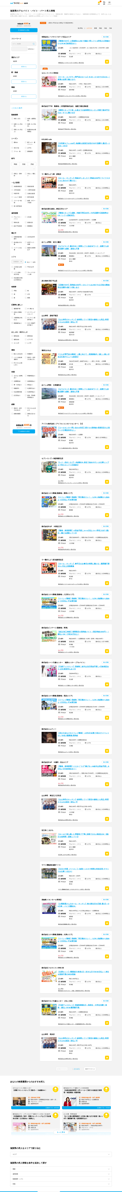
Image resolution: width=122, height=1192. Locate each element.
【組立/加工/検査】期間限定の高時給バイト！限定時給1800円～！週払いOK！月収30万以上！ (83, 633)
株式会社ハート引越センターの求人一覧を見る (71, 685)
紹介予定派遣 (18, 226)
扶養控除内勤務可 (18, 238)
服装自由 (16, 339)
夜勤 (28, 298)
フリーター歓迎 (18, 201)
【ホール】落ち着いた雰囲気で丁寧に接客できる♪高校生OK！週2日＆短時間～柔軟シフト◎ (83, 835)
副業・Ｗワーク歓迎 (31, 201)
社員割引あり (31, 388)
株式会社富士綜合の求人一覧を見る (68, 232)
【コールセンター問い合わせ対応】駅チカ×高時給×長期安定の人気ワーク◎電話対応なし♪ (84, 429)
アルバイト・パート (18, 218)
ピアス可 (30, 339)
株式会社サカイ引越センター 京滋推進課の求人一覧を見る (74, 1024)
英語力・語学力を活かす (18, 409)
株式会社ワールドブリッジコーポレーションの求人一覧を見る (75, 270)
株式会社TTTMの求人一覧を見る (67, 129)
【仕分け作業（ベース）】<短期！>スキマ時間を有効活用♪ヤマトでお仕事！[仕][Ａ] (83, 870)
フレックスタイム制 (31, 273)
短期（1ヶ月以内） (18, 125)
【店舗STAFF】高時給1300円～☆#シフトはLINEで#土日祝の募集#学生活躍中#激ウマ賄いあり (84, 286)
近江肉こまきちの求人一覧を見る (67, 854)
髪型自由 (30, 336)
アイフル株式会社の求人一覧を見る (68, 448)
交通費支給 (17, 381)
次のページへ (89, 1069)
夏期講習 (30, 151)
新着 (95, 28)
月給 (32, 164)
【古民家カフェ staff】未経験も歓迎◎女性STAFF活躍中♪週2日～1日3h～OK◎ (84, 144)
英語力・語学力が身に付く (31, 358)
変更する (24, 66)
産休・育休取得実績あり (31, 396)
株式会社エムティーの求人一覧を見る (68, 752)
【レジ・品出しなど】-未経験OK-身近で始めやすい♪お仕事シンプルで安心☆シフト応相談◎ (83, 463)
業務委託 (30, 226)
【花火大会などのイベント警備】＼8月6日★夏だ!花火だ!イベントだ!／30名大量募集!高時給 (83, 734)
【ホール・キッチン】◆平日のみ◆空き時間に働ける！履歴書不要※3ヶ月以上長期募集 (83, 565)
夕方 (28, 294)
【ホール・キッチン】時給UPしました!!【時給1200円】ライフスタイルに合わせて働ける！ (84, 179)
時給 (15, 164)
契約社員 (16, 222)
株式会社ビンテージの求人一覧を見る (68, 652)
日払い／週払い (31, 174)
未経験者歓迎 (18, 186)
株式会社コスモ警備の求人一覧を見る (68, 516)
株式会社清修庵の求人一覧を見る (67, 924)
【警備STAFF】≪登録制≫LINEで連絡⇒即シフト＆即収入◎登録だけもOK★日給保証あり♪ (84, 42)
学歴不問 (16, 193)
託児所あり (17, 395)
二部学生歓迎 (31, 190)
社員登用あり (31, 392)
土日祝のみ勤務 (18, 268)
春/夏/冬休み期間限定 (31, 130)
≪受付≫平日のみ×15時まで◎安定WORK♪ (60, 23)
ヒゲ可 (29, 343)
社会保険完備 (18, 392)
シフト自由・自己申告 (18, 273)
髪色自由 (16, 336)
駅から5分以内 (18, 354)
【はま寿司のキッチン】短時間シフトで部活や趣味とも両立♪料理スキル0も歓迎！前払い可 (83, 321)
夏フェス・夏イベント (31, 143)
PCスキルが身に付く (18, 364)
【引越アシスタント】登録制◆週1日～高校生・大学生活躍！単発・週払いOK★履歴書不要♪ (82, 1006)
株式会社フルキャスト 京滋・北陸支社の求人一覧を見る (74, 990)
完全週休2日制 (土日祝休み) (18, 279)
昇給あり (30, 385)
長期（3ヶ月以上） (18, 130)
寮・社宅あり (18, 385)
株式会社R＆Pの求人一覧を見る (67, 549)
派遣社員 (30, 222)
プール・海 (17, 151)
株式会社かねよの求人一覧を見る (67, 374)
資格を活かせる (31, 414)
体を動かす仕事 (18, 243)
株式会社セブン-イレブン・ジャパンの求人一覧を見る (73, 483)
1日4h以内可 (31, 237)
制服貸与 (16, 388)
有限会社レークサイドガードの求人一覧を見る (71, 62)
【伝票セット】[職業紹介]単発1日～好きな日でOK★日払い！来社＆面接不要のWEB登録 (83, 973)
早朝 (15, 290)
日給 (23, 164)
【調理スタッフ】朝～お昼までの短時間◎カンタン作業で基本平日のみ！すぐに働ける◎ (83, 111)
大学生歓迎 (17, 190)
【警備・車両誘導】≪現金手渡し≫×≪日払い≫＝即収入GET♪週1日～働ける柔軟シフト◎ (83, 532)
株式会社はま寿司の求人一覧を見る (68, 340)
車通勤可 (30, 354)
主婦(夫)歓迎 (31, 193)
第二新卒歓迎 (18, 206)
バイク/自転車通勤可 (18, 358)
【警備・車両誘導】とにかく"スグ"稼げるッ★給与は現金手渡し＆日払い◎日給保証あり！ (83, 767)
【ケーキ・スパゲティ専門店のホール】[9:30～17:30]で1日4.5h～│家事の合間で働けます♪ (84, 78)
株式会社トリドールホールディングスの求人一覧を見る (73, 198)
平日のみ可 (30, 267)
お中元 (29, 148)
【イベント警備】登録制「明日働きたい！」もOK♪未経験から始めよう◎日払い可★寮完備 (83, 498)
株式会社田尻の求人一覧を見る (66, 305)
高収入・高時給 (18, 174)
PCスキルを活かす (31, 409)
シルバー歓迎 (18, 197)
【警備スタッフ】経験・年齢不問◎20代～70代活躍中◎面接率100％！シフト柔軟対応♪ (83, 214)
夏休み (16, 142)
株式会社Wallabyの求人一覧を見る (67, 164)
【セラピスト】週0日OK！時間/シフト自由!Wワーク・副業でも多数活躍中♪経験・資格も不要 (83, 247)
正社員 (29, 217)
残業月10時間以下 (31, 249)
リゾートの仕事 (18, 249)
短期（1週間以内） (31, 119)
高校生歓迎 (30, 186)
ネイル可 (16, 343)
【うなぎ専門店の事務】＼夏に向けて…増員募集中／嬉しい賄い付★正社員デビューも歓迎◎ (83, 355)
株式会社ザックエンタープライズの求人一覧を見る (72, 96)
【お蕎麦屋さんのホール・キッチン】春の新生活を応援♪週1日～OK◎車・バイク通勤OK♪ (83, 905)
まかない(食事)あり (18, 376)
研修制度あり (31, 375)
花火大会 (16, 148)
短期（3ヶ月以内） (31, 125)
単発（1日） (17, 118)
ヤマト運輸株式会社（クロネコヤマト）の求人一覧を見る (74, 889)
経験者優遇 (17, 413)
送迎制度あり (31, 381)
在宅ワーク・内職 (31, 243)
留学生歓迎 (30, 197)
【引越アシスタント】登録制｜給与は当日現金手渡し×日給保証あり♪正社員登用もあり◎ (83, 668)
